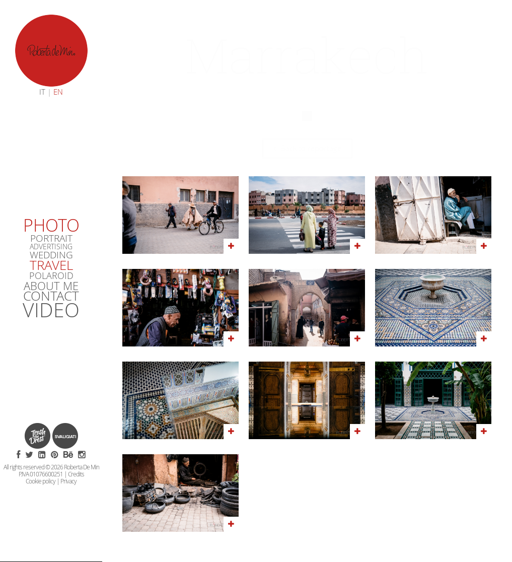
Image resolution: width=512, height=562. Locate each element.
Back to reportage (307, 148)
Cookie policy (40, 481)
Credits (76, 474)
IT (42, 92)
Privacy (68, 481)
